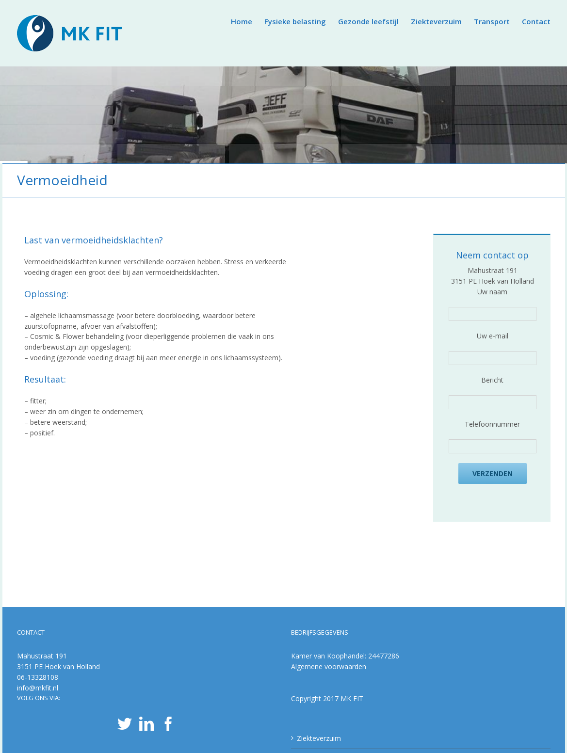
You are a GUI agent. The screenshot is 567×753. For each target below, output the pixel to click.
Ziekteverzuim (319, 738)
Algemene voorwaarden (328, 666)
